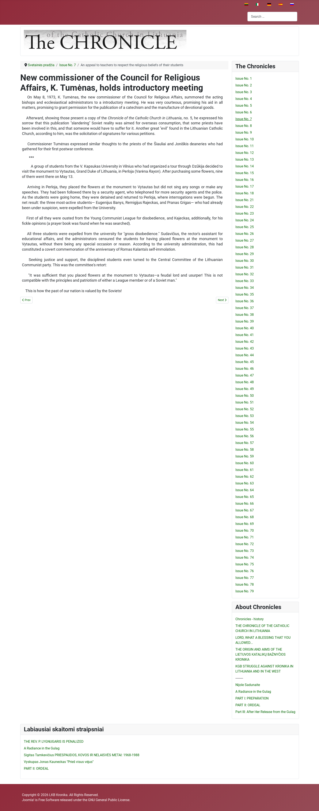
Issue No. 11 (244, 146)
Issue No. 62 (244, 477)
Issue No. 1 (243, 79)
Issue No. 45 (244, 362)
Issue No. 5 (243, 106)
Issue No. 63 (244, 483)
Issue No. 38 (244, 315)
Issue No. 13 (244, 159)
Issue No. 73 (244, 551)
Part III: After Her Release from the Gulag (265, 712)
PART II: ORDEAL (247, 705)
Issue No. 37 (244, 308)
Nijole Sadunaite (247, 685)
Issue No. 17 (244, 186)
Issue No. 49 (244, 389)
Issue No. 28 (244, 247)
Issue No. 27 (244, 240)
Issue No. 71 (244, 537)
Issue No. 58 (244, 450)
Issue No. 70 (244, 531)
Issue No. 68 (244, 517)
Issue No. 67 (244, 510)
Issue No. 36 (244, 301)
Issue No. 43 (244, 348)
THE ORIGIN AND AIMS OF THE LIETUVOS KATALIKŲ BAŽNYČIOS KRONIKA (260, 654)
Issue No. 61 (244, 470)
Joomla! (28, 800)
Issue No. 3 (243, 92)
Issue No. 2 (243, 85)
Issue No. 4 (243, 99)
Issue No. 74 (244, 557)
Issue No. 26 (244, 234)
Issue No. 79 (244, 591)
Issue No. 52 (244, 409)
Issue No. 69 (244, 524)
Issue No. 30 (244, 261)
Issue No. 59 (244, 456)
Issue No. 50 (244, 396)
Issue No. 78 (244, 584)
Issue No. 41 (244, 335)
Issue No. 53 (244, 416)
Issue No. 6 (243, 112)
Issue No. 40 (244, 328)
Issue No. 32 (244, 274)
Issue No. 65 (244, 497)
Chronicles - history (249, 619)
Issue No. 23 (244, 213)
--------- (239, 678)
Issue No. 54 (244, 423)
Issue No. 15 (244, 173)
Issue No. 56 (244, 436)
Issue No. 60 (244, 463)
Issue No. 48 (244, 382)
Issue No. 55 (244, 429)
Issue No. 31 (244, 267)
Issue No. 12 (244, 153)
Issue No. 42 (244, 342)
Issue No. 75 (244, 564)
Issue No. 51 (244, 402)
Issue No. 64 (244, 490)
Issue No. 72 (244, 544)
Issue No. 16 (244, 180)
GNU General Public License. (109, 800)
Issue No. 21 (244, 200)
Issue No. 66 (244, 504)
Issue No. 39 (244, 321)
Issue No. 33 (244, 281)
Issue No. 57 (244, 443)
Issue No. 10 (244, 139)
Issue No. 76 (244, 571)
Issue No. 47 (244, 375)
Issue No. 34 (244, 288)
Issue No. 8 (243, 126)
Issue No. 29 (244, 254)
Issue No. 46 (244, 369)
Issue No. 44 (244, 355)
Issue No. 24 (244, 220)
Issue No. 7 (243, 119)
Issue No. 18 (244, 193)
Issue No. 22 (244, 207)
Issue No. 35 (244, 294)
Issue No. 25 (244, 227)
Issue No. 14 (244, 166)
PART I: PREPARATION (252, 698)
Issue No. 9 (243, 132)
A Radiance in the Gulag (253, 692)
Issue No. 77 (244, 578)
